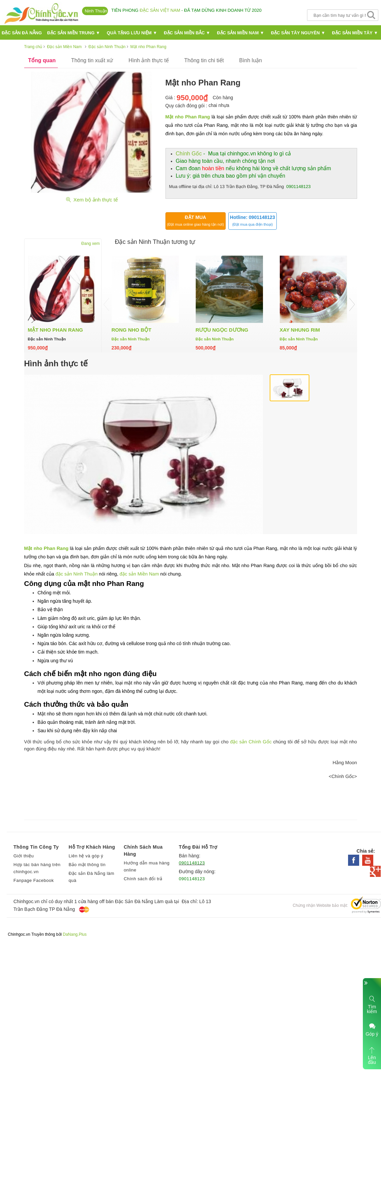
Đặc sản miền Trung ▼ (73, 32)
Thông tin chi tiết (204, 60)
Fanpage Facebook (33, 880)
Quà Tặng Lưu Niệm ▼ (132, 32)
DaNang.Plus (75, 934)
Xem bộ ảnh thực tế (91, 199)
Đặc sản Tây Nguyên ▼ (298, 32)
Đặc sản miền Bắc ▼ (187, 32)
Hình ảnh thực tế (148, 60)
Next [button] (352, 304)
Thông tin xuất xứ (92, 60)
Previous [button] (107, 304)
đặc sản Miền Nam (139, 574)
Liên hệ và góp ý (86, 855)
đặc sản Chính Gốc (250, 741)
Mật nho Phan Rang (187, 116)
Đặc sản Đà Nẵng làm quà (91, 877)
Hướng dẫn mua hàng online (146, 866)
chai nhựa (218, 105)
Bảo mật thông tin (87, 864)
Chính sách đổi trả (143, 878)
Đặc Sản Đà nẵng (22, 32)
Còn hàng (223, 97)
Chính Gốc (189, 153)
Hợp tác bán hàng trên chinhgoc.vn (37, 868)
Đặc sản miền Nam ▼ (240, 32)
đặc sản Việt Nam (160, 10)
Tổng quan (42, 60)
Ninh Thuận (96, 10)
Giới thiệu (23, 855)
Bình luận (250, 60)
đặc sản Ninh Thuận (76, 574)
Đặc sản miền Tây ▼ (355, 32)
